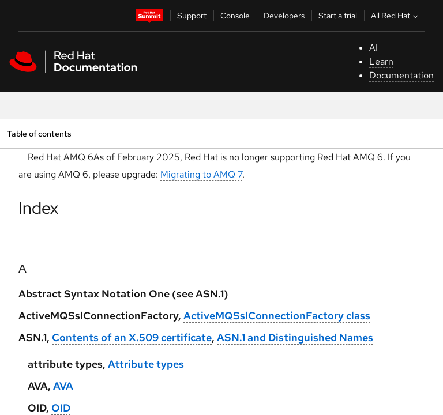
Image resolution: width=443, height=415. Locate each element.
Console (235, 15)
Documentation (401, 75)
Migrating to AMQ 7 (201, 174)
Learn (381, 61)
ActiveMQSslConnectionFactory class (276, 315)
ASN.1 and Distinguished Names (295, 337)
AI (373, 48)
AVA (63, 386)
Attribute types (146, 364)
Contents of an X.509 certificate (132, 337)
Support (192, 15)
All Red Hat (396, 15)
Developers (284, 15)
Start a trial (337, 15)
